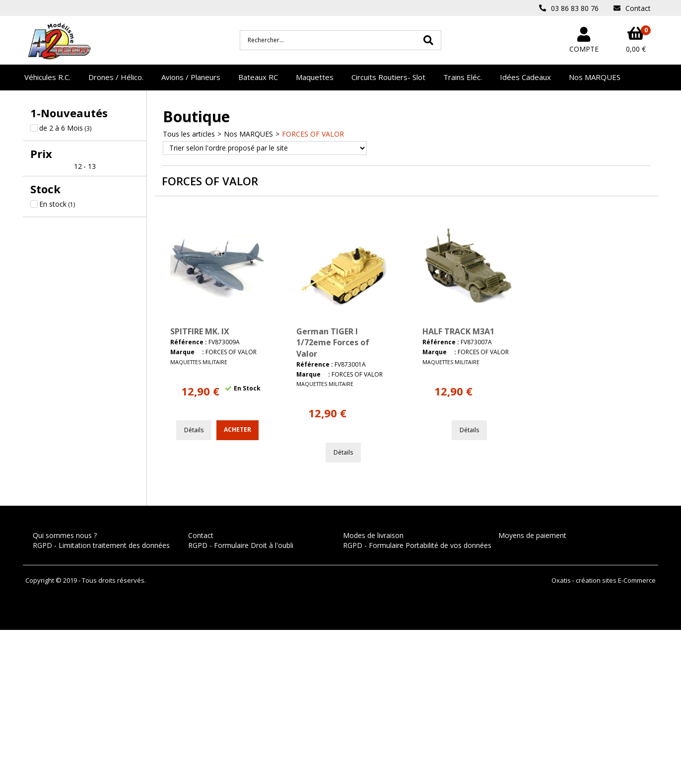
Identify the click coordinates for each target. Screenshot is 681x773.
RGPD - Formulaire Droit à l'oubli (240, 545)
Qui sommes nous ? (65, 535)
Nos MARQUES (594, 77)
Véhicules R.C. (47, 77)
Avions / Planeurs (190, 77)
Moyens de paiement (532, 535)
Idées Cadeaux (525, 77)
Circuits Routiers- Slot (388, 77)
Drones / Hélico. (115, 77)
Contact (200, 535)
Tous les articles (189, 134)
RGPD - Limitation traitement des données (101, 545)
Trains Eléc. (462, 77)
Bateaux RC (258, 77)
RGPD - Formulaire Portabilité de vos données (417, 545)
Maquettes (315, 77)
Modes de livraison (373, 535)
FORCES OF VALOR (313, 134)
